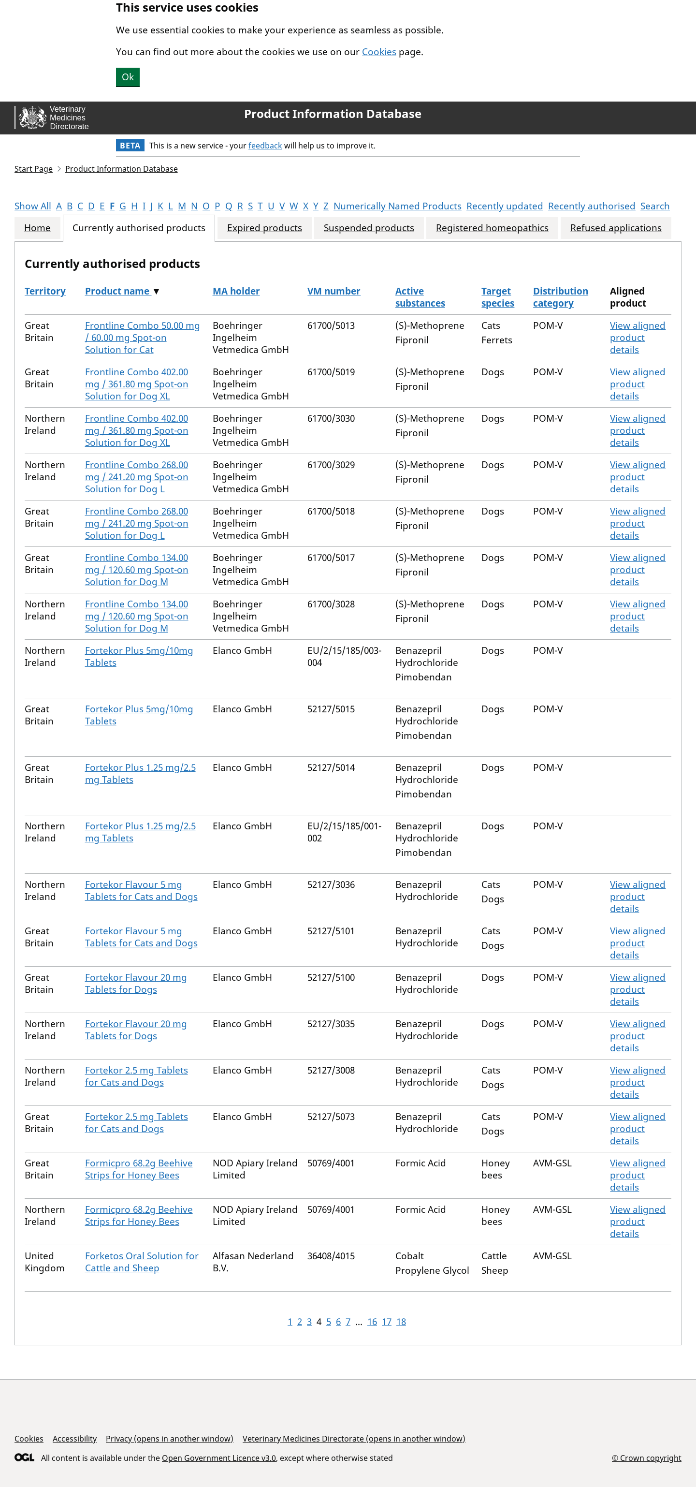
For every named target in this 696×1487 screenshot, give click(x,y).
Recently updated (504, 206)
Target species (497, 297)
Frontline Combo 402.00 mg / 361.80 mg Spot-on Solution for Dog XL (136, 384)
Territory (45, 291)
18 (401, 1321)
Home (37, 228)
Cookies (379, 51)
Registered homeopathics (492, 228)
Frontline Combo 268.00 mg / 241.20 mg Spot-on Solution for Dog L (136, 476)
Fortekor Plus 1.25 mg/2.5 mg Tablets (140, 773)
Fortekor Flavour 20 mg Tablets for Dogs (136, 983)
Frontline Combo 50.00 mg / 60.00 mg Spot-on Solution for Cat (142, 337)
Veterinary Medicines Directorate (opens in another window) (354, 1438)
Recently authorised (592, 206)
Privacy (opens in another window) (169, 1438)
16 (372, 1321)
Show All (32, 206)
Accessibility (75, 1438)
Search (655, 206)
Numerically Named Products (398, 206)
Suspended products (369, 228)
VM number (334, 291)
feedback (265, 145)
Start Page (33, 168)
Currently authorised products (138, 228)
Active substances (420, 297)
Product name (118, 291)
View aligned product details (638, 337)
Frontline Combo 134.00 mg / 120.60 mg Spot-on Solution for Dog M (136, 569)
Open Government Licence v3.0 (219, 1458)
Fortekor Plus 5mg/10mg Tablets (139, 656)
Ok (128, 77)
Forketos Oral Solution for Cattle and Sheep (142, 1262)
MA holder (236, 291)
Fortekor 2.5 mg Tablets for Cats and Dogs (136, 1076)
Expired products (264, 228)
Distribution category (560, 297)
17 (387, 1321)
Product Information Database (332, 113)
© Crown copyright (647, 1458)
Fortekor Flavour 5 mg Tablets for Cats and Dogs (141, 890)
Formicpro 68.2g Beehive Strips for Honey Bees (139, 1169)
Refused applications (616, 228)
